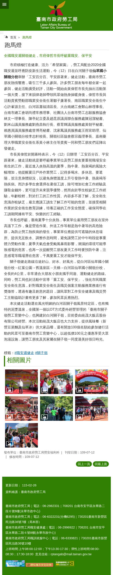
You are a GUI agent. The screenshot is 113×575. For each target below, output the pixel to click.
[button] (21, 381)
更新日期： (13, 485)
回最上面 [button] (101, 464)
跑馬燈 (27, 37)
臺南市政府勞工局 (56, 15)
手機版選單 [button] (4, 4)
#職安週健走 (24, 353)
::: (2, 32)
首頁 (13, 37)
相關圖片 (19, 360)
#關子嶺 (41, 353)
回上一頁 (84, 464)
